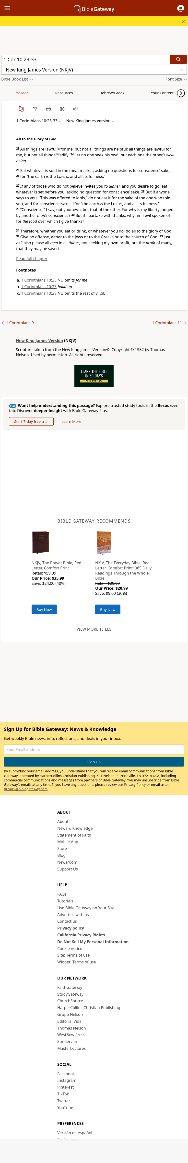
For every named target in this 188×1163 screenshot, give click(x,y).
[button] (180, 8)
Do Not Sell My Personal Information (93, 941)
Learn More (71, 421)
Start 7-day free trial (31, 421)
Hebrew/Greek (65, 92)
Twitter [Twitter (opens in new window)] (63, 1100)
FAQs (62, 894)
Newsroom (67, 862)
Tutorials (65, 901)
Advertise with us (73, 914)
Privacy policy (70, 928)
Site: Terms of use (73, 955)
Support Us (67, 869)
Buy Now (44, 609)
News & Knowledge (75, 828)
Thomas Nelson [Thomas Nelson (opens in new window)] (71, 1028)
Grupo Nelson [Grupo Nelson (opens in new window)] (70, 1014)
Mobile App (67, 841)
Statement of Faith (74, 835)
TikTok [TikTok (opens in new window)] (63, 1094)
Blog (61, 855)
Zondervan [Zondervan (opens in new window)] (67, 1041)
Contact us (67, 921)
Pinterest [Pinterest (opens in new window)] (65, 1087)
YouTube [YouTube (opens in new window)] (65, 1107)
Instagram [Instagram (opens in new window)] (66, 1080)
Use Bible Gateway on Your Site (85, 907)
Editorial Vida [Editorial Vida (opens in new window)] (69, 1021)
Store (62, 848)
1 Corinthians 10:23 (39, 280)
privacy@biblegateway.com (25, 789)
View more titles (94, 629)
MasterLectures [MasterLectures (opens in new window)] (71, 1048)
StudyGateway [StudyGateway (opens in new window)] (70, 994)
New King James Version (39, 340)
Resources (36, 92)
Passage (12, 92)
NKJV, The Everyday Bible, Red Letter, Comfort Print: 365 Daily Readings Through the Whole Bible (123, 570)
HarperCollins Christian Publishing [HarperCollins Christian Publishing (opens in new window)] (88, 1007)
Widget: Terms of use (76, 962)
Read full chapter (31, 258)
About (62, 821)
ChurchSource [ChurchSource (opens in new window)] (70, 1000)
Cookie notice (69, 948)
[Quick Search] (85, 59)
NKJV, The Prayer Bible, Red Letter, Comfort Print (56, 565)
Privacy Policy (135, 784)
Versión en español (74, 1132)
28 (102, 293)
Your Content (96, 92)
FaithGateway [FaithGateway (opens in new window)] (69, 987)
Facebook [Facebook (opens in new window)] (66, 1073)
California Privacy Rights (81, 935)
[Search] (178, 59)
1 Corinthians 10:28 (39, 293)
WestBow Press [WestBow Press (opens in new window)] (71, 1034)
